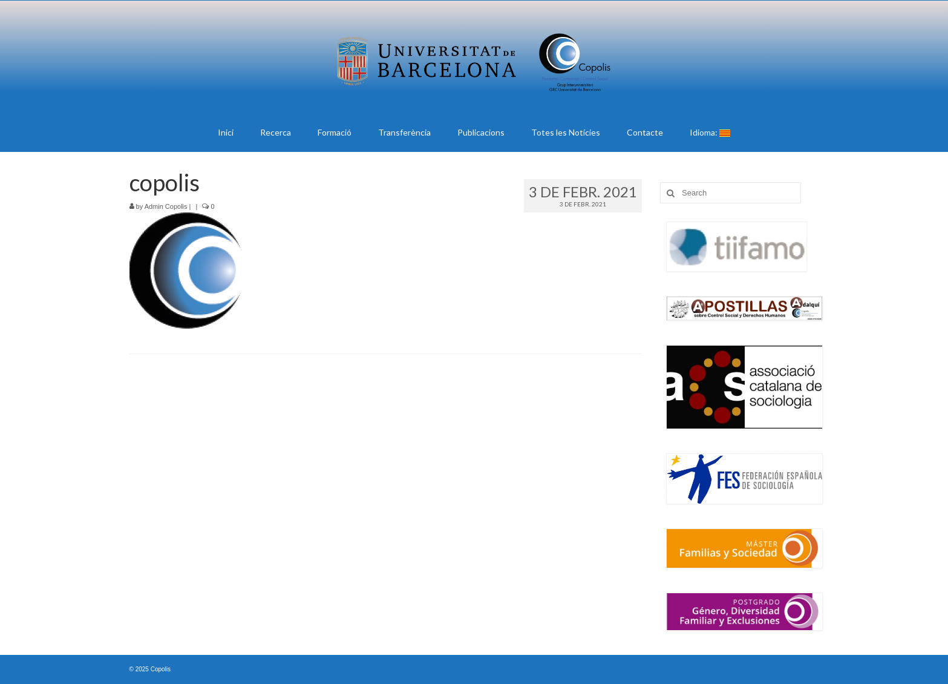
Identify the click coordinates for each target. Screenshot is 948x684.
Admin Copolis (166, 206)
